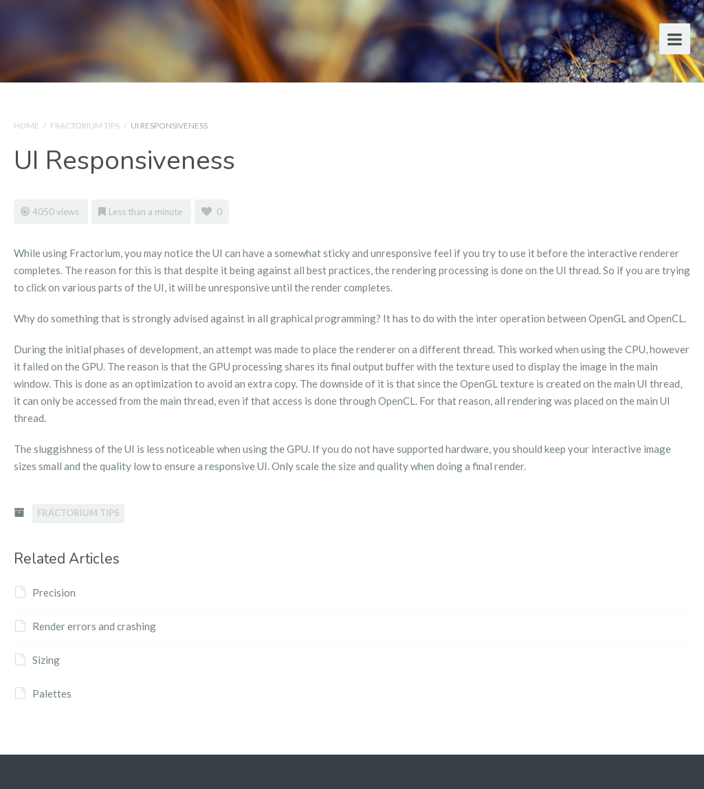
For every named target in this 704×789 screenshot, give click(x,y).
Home (26, 125)
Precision (45, 592)
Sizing (37, 660)
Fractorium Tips (85, 125)
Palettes (43, 693)
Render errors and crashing (85, 626)
